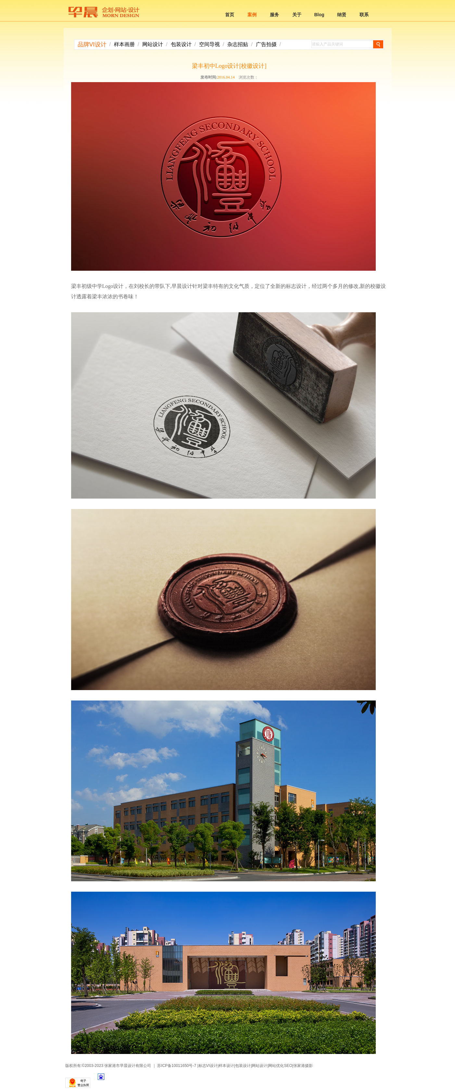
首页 (229, 14)
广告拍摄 (266, 44)
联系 (364, 14)
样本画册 (124, 44)
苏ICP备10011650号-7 (176, 1065)
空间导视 (209, 44)
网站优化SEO (280, 1065)
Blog (319, 14)
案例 (252, 14)
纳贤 (341, 14)
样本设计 (226, 1065)
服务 (274, 14)
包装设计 (181, 44)
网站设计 (152, 44)
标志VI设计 (208, 1065)
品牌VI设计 (92, 44)
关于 (296, 14)
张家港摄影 (303, 1065)
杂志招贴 (237, 44)
